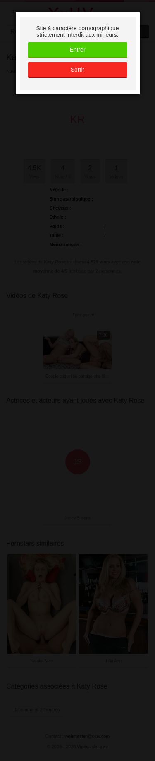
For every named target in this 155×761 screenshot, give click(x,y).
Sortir (77, 69)
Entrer (77, 49)
